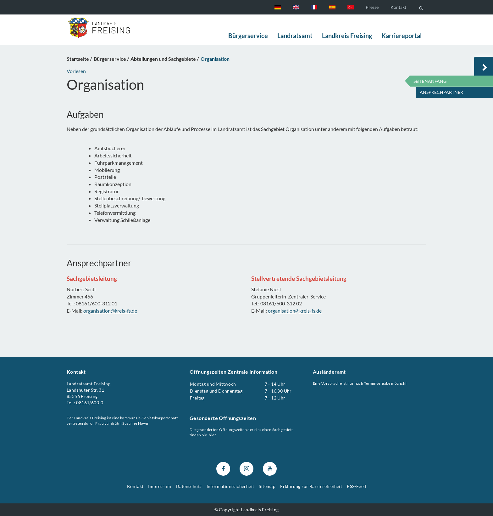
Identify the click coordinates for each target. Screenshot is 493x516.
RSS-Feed (356, 486)
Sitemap (267, 486)
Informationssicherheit (230, 486)
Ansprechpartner (441, 92)
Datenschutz (189, 486)
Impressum (159, 486)
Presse (372, 7)
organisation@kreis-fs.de (110, 311)
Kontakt (398, 7)
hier (212, 435)
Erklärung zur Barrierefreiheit (311, 486)
